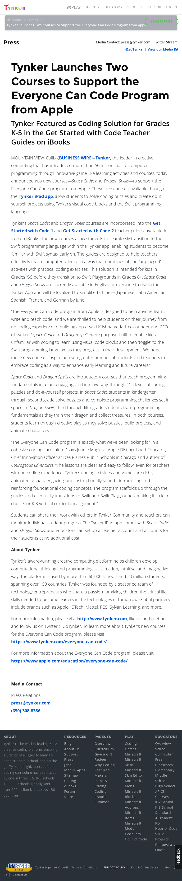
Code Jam (133, 834)
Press (68, 759)
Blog (68, 743)
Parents (92, 7)
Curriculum (104, 749)
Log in (171, 7)
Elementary (164, 770)
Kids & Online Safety (145, 867)
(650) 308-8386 (25, 710)
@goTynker (134, 49)
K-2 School (164, 802)
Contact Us (20, 874)
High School (165, 786)
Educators (112, 7)
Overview (102, 743)
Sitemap (71, 775)
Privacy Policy (114, 867)
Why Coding (105, 765)
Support (155, 7)
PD (157, 823)
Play (74, 7)
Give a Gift (103, 754)
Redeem (101, 759)
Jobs (67, 765)
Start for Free (161, 21)
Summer (102, 802)
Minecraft (133, 754)
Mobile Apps (75, 770)
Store (68, 796)
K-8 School (164, 807)
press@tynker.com (31, 703)
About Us (72, 749)
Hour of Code (136, 839)
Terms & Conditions (85, 867)
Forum (69, 791)
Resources (135, 7)
